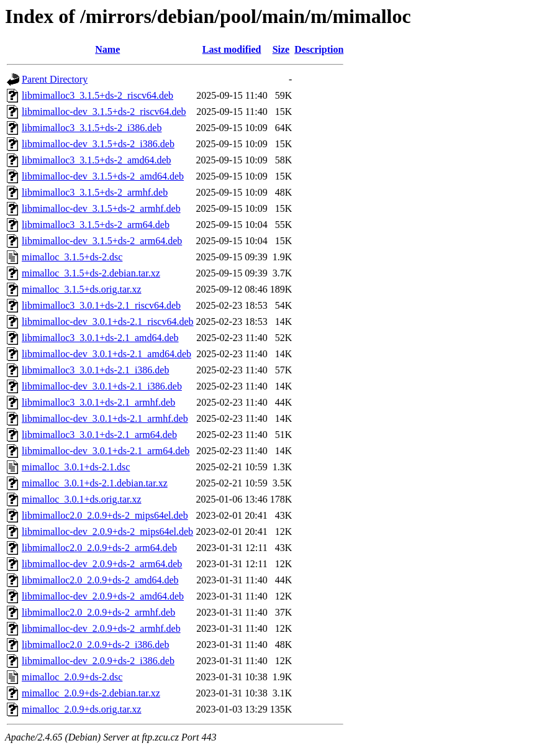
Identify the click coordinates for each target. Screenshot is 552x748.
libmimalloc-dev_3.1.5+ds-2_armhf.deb (101, 208)
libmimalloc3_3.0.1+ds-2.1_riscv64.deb (101, 305)
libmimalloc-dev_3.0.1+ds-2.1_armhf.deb (105, 418)
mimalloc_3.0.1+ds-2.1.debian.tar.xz (95, 483)
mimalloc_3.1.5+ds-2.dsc (72, 257)
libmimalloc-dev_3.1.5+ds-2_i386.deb (98, 144)
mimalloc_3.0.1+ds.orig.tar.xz (82, 499)
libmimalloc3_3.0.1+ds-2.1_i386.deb (95, 370)
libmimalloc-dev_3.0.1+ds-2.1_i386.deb (102, 386)
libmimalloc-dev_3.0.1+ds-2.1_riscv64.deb (108, 321)
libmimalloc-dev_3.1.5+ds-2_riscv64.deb (104, 111)
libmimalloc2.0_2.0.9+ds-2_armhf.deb (98, 612)
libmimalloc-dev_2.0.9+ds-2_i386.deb (98, 660)
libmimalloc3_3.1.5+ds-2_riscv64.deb (97, 95)
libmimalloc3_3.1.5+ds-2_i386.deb (91, 127)
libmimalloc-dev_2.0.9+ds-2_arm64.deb (102, 564)
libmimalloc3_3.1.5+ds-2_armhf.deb (95, 192)
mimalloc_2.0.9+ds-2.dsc (72, 677)
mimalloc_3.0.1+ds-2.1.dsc (76, 467)
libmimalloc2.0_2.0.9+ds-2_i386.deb (95, 644)
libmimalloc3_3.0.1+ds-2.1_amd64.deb (100, 337)
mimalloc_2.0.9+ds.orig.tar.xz (82, 709)
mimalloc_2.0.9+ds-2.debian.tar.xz (91, 693)
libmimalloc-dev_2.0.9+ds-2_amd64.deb (103, 596)
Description (318, 49)
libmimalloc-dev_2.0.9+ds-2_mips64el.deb (107, 531)
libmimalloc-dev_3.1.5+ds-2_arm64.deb (102, 240)
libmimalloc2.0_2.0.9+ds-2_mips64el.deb (105, 515)
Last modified (231, 49)
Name (107, 49)
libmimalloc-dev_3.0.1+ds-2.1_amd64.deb (106, 354)
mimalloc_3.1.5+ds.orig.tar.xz (82, 289)
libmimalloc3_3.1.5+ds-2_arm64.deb (96, 224)
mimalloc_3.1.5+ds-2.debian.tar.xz (91, 273)
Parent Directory (55, 79)
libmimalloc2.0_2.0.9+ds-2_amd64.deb (100, 580)
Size (281, 49)
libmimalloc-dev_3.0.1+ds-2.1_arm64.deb (105, 450)
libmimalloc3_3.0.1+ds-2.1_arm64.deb (99, 434)
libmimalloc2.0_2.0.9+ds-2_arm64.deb (99, 547)
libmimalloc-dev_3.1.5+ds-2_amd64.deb (103, 176)
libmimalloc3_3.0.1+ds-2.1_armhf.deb (98, 402)
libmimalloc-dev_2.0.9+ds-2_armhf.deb (101, 628)
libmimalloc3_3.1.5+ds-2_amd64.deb (96, 160)
